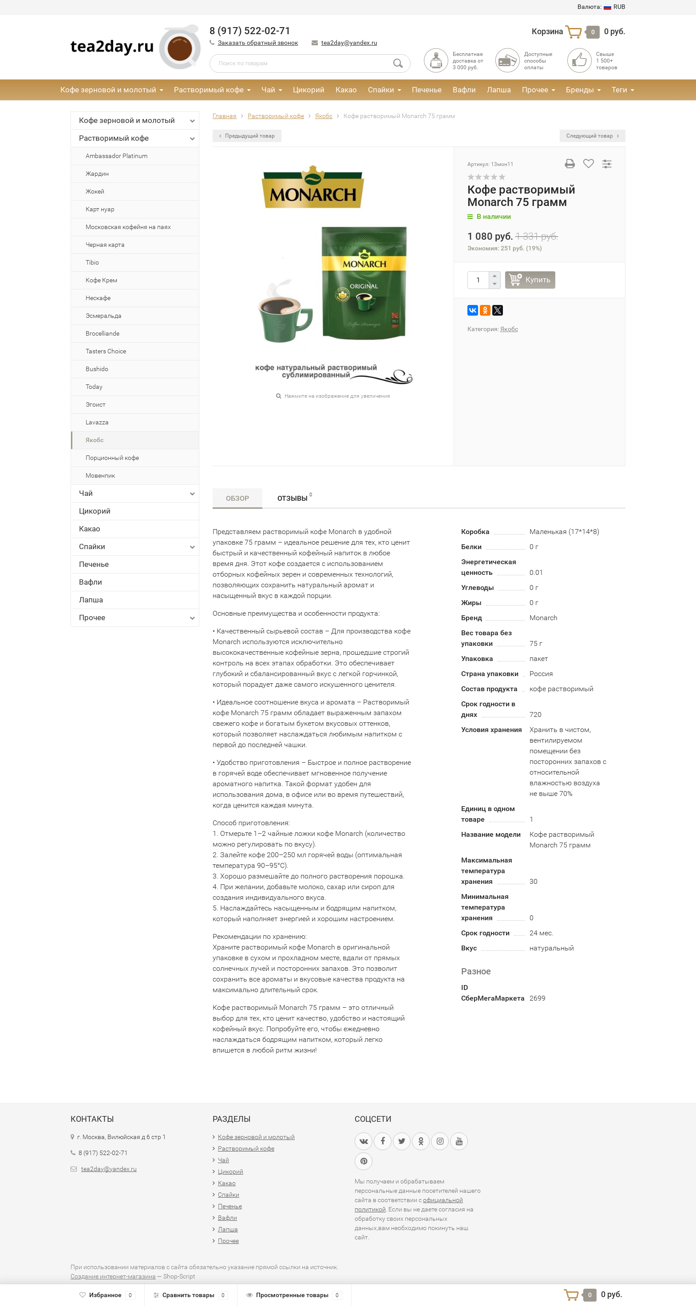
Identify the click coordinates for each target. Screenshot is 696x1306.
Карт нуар (100, 209)
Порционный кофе (112, 457)
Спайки (381, 89)
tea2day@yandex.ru (349, 42)
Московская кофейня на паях (128, 226)
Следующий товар (592, 136)
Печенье (427, 89)
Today (94, 386)
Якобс (94, 439)
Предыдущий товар (247, 136)
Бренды (580, 89)
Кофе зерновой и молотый (108, 89)
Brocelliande (102, 333)
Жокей (95, 191)
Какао (346, 89)
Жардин (97, 173)
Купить (538, 279)
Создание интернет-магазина (113, 1276)
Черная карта (105, 244)
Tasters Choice (106, 351)
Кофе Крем (101, 280)
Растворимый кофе (209, 89)
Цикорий (308, 89)
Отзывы (294, 497)
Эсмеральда (104, 315)
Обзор (237, 498)
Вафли (464, 89)
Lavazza (97, 422)
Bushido (97, 368)
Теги (619, 89)
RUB (601, 6)
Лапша (499, 89)
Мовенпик (100, 475)
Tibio (92, 262)
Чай (268, 89)
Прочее (535, 89)
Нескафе (98, 297)
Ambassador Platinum (116, 155)
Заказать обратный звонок (258, 42)
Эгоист (96, 404)
